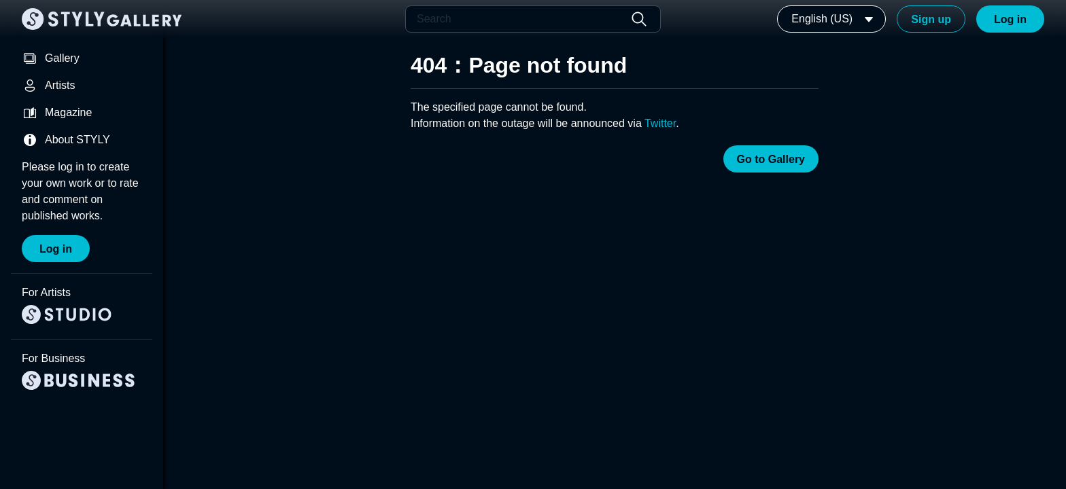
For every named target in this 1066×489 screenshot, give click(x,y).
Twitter (660, 123)
